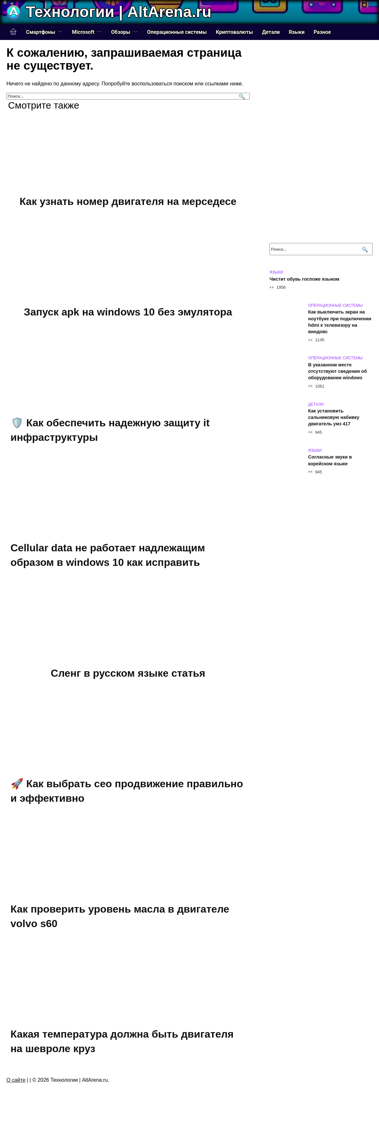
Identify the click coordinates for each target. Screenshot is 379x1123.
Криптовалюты (234, 32)
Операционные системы (177, 32)
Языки (297, 32)
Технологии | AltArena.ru (118, 11)
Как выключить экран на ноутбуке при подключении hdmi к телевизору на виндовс (339, 322)
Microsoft (83, 32)
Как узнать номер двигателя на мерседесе (128, 201)
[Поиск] (241, 96)
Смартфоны (40, 32)
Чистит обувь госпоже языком (304, 279)
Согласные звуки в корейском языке (330, 460)
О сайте (15, 1080)
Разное (322, 32)
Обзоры (120, 32)
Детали (271, 32)
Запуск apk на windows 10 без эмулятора (128, 312)
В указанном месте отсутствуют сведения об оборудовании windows (337, 371)
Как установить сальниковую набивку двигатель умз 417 (333, 418)
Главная (13, 31)
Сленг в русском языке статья (128, 673)
